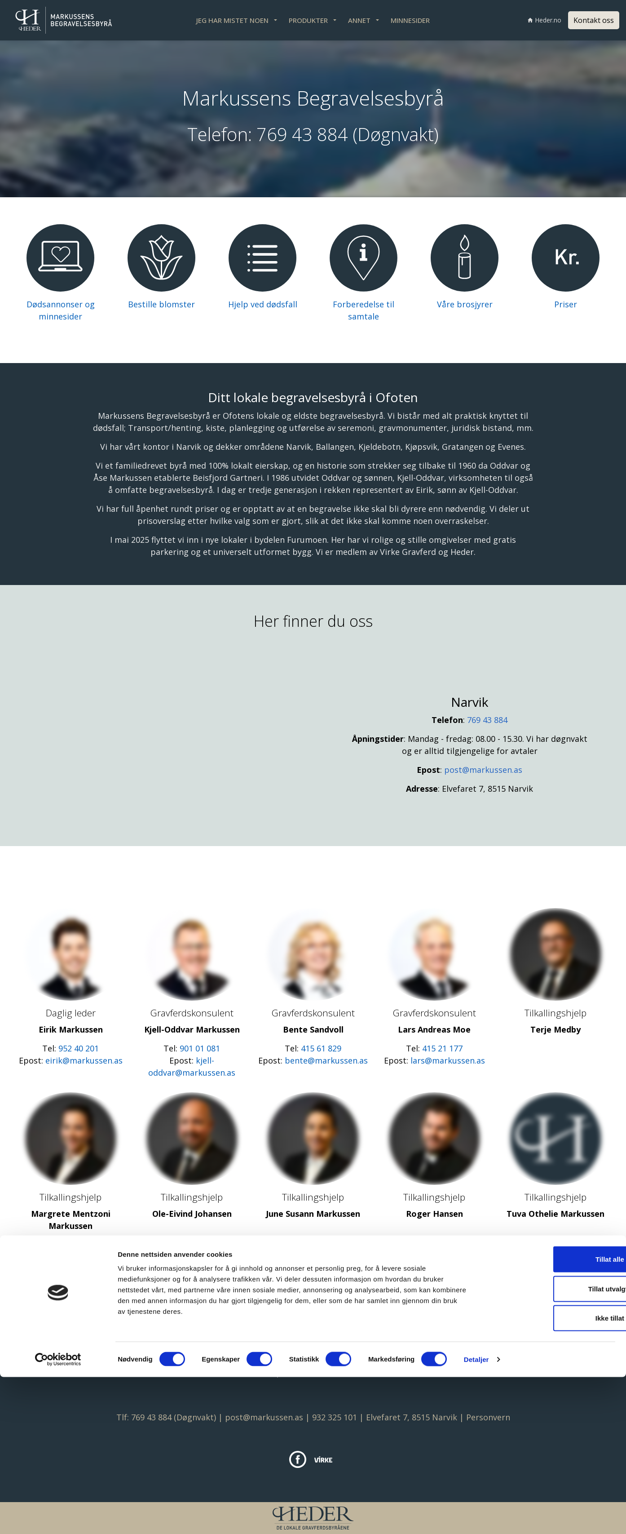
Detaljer (476, 1516)
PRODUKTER (308, 20)
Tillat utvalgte (551, 1446)
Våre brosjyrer (465, 304)
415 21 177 (442, 1048)
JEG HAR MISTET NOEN (232, 20)
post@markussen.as (483, 769)
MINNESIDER (410, 20)
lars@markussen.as (447, 1060)
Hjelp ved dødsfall (262, 304)
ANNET (359, 20)
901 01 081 (200, 1048)
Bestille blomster (161, 304)
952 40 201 (78, 1048)
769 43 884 (302, 134)
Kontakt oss (593, 20)
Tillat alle (551, 1416)
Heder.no (544, 20)
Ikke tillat (551, 1475)
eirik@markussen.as (84, 1060)
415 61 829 (321, 1048)
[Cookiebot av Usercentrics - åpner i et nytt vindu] (58, 1516)
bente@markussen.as (326, 1060)
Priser (565, 304)
